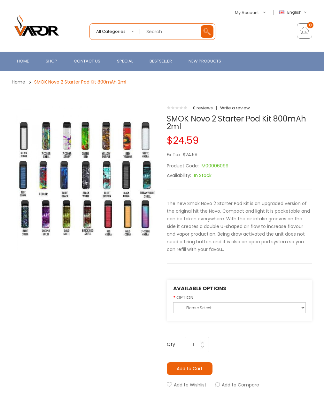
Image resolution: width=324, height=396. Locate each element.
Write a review (235, 108)
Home (18, 82)
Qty (171, 344)
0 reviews (203, 108)
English (293, 12)
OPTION (184, 297)
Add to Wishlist (190, 385)
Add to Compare (240, 385)
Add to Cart (190, 368)
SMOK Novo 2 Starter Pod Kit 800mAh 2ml (80, 82)
